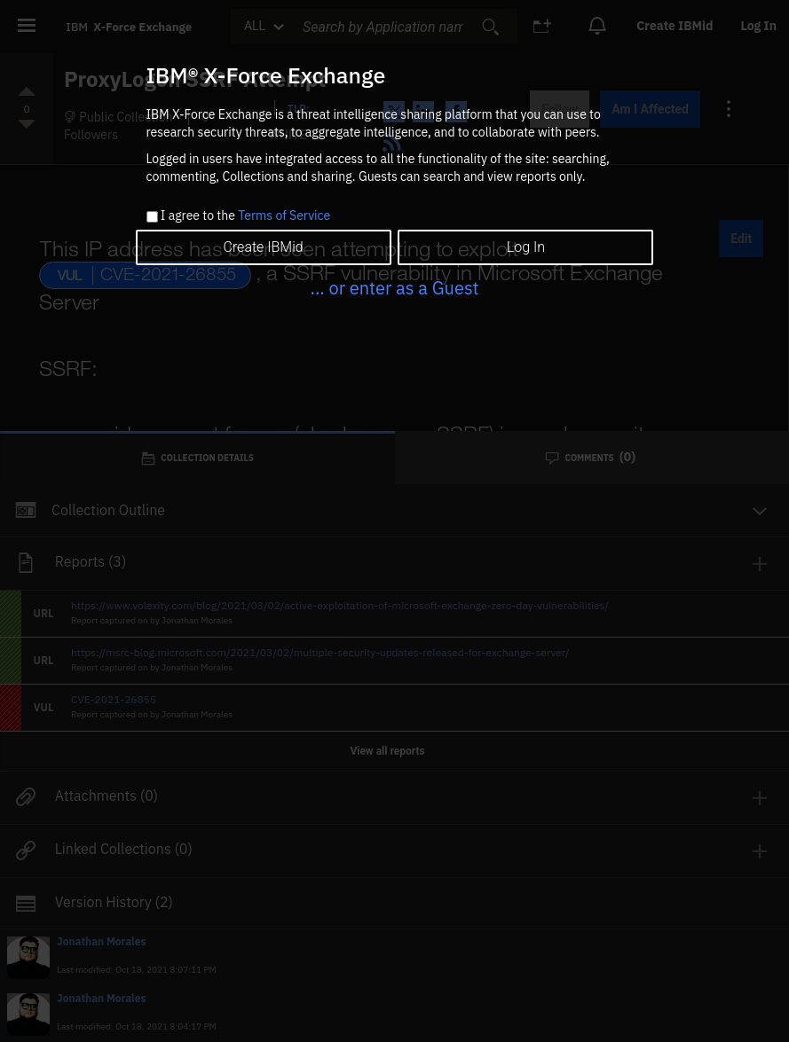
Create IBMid (263, 247)
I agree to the (245, 216)
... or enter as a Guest (394, 288)
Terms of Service (284, 215)
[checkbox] (152, 217)
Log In (526, 247)
